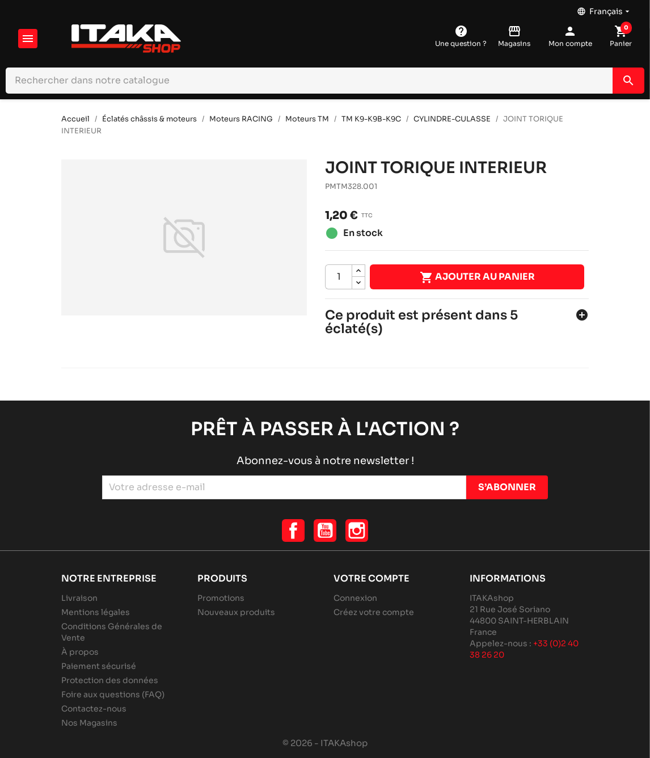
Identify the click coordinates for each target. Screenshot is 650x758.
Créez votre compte (374, 612)
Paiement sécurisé (98, 666)
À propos (80, 652)
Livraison (79, 598)
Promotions (220, 598)
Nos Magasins (89, 723)
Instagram (356, 530)
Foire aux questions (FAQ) (112, 694)
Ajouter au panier (477, 277)
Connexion (355, 598)
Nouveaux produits (236, 612)
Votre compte (372, 578)
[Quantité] (338, 276)
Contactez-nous (93, 709)
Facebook (293, 530)
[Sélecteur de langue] (604, 8)
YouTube (325, 530)
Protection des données (109, 680)
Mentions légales (95, 612)
